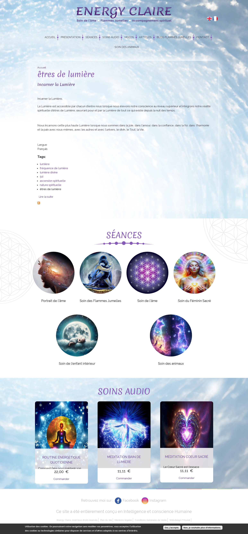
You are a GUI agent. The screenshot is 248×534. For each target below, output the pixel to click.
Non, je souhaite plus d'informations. (202, 527)
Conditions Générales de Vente (151, 520)
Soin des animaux (127, 47)
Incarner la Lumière (56, 84)
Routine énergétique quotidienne (61, 459)
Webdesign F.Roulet (179, 520)
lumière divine (49, 172)
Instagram (157, 500)
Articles (145, 37)
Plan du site (106, 520)
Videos (129, 37)
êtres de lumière (50, 189)
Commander (61, 479)
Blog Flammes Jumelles (174, 37)
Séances (91, 37)
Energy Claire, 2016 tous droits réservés (77, 520)
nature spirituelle (50, 185)
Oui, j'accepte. (172, 527)
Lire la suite (46, 196)
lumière (45, 164)
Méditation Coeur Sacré (186, 457)
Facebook (131, 500)
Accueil (50, 37)
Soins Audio (110, 37)
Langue (42, 144)
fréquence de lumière (54, 168)
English (209, 18)
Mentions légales (123, 520)
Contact (202, 37)
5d (41, 176)
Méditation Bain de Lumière (124, 459)
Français (215, 18)
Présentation (70, 37)
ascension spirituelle (53, 180)
